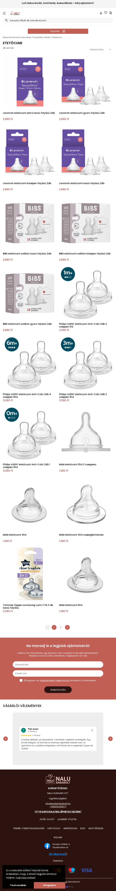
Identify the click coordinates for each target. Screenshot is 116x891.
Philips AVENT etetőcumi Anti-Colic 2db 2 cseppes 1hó (83, 325)
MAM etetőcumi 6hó (70, 605)
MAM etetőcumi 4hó (14, 534)
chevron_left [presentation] (5, 739)
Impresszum (70, 828)
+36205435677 (58, 806)
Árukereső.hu (58, 860)
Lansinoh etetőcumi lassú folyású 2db (81, 183)
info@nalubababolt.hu (58, 803)
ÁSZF (82, 828)
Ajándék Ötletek (67, 819)
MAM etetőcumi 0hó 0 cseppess (77, 464)
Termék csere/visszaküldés (29, 828)
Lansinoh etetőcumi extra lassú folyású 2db (29, 113)
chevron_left (47, 627)
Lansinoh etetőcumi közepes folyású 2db (27, 183)
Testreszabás (18, 885)
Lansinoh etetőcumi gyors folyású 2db (82, 113)
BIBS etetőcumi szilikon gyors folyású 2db (27, 324)
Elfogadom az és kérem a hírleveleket (60, 680)
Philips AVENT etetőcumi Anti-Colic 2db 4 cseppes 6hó (27, 395)
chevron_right (67, 627)
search (6, 20)
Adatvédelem (95, 828)
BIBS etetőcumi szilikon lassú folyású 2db (27, 253)
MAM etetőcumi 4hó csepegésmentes (81, 534)
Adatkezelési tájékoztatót (55, 680)
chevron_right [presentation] (110, 739)
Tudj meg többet (25, 877)
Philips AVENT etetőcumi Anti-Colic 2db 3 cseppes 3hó (83, 395)
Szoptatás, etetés (41, 37)
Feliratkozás (58, 689)
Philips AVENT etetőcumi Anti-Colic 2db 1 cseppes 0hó (26, 466)
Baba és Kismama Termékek (17, 37)
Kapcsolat (54, 828)
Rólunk (58, 837)
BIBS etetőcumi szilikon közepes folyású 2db (85, 253)
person (101, 13)
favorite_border (105, 12)
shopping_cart (110, 13)
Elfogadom (49, 885)
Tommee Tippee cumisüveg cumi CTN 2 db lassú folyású (28, 606)
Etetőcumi (57, 37)
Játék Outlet (47, 819)
